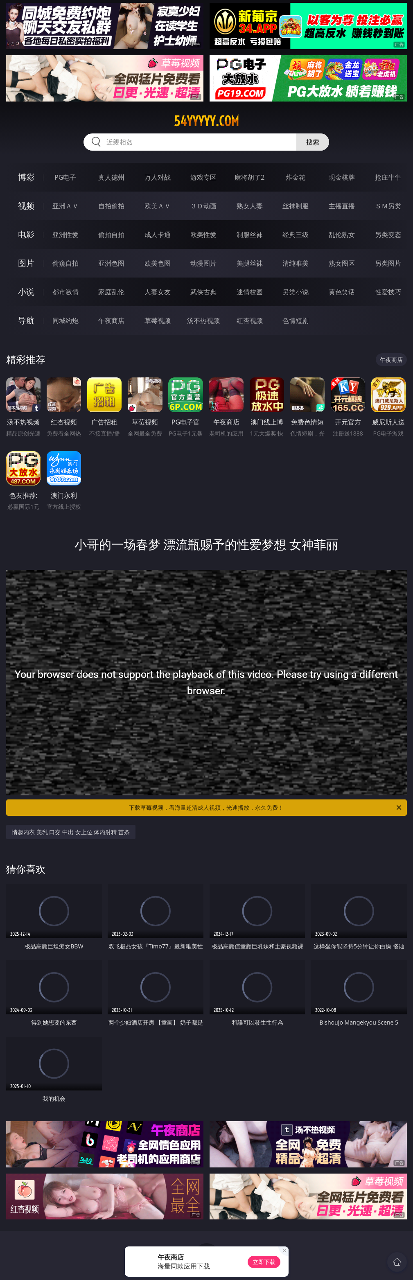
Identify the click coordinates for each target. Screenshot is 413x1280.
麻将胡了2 (249, 177)
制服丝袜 (250, 234)
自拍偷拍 (111, 205)
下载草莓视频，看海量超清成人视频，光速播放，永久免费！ (265, 808)
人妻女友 (157, 291)
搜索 (312, 142)
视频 (26, 205)
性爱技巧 (388, 291)
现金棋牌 (342, 177)
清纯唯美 (295, 263)
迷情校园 (250, 291)
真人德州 (111, 177)
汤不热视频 (203, 320)
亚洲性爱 (65, 234)
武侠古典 (203, 291)
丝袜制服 (295, 205)
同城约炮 (65, 320)
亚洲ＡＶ (65, 205)
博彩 (26, 177)
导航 (26, 320)
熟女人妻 (250, 205)
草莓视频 (157, 320)
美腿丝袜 (250, 263)
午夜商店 (111, 320)
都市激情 (65, 291)
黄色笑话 (342, 291)
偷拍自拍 (111, 234)
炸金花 (295, 177)
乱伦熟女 (342, 234)
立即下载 (264, 1262)
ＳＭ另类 (388, 205)
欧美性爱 (203, 234)
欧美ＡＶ (157, 205)
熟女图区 (342, 263)
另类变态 (388, 234)
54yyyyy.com (206, 121)
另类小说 (295, 291)
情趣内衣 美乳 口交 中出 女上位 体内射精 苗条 (71, 832)
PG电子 (65, 177)
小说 (26, 291)
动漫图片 (203, 263)
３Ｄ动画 (203, 205)
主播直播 (342, 205)
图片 (26, 263)
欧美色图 (157, 263)
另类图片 (388, 263)
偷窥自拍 (65, 263)
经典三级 (295, 234)
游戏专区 (203, 177)
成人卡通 (157, 234)
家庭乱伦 (111, 291)
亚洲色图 (111, 263)
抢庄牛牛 (388, 177)
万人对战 (157, 177)
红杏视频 (250, 320)
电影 (26, 234)
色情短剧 (295, 320)
